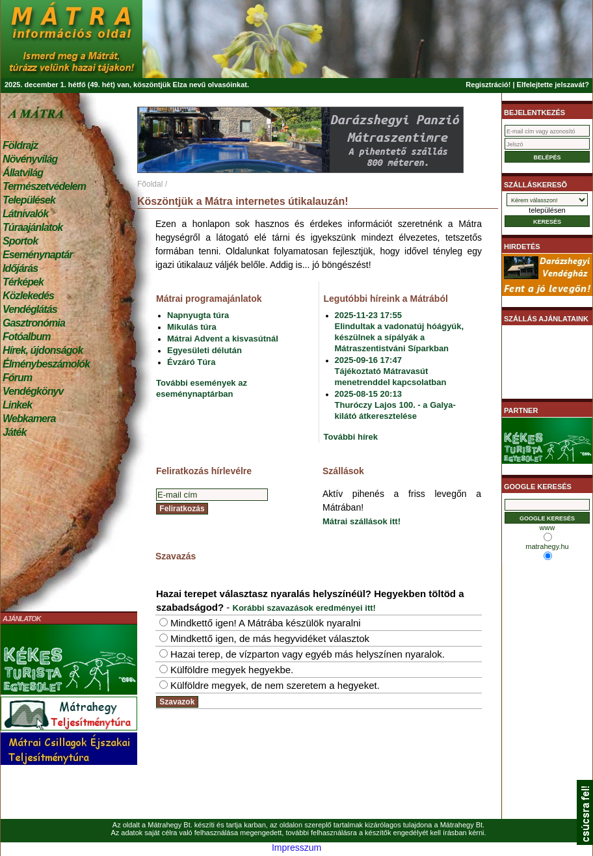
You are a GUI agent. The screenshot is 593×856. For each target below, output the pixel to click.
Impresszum (296, 847)
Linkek (17, 404)
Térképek (23, 282)
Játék (14, 432)
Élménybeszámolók (46, 363)
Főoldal (150, 184)
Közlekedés (28, 295)
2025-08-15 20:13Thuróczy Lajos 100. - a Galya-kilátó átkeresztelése (395, 405)
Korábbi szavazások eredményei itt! (304, 608)
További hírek (351, 437)
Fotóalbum (27, 336)
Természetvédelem (44, 186)
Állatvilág (23, 172)
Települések (29, 200)
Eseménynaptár (37, 254)
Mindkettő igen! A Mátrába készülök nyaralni (265, 622)
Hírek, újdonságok (43, 350)
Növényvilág (30, 159)
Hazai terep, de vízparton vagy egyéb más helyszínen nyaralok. (307, 654)
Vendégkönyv (33, 391)
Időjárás (20, 268)
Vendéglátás (30, 309)
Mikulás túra (192, 327)
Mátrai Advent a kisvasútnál (222, 338)
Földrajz (20, 145)
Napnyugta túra (198, 315)
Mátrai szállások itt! (362, 521)
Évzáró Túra (191, 362)
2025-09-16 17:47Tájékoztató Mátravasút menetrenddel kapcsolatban (391, 371)
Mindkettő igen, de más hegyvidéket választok (269, 638)
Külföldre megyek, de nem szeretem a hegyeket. (275, 685)
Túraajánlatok (32, 227)
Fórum (17, 377)
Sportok (20, 241)
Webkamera (29, 418)
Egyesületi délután (204, 350)
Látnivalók (25, 213)
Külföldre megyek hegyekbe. (231, 669)
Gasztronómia (34, 322)
